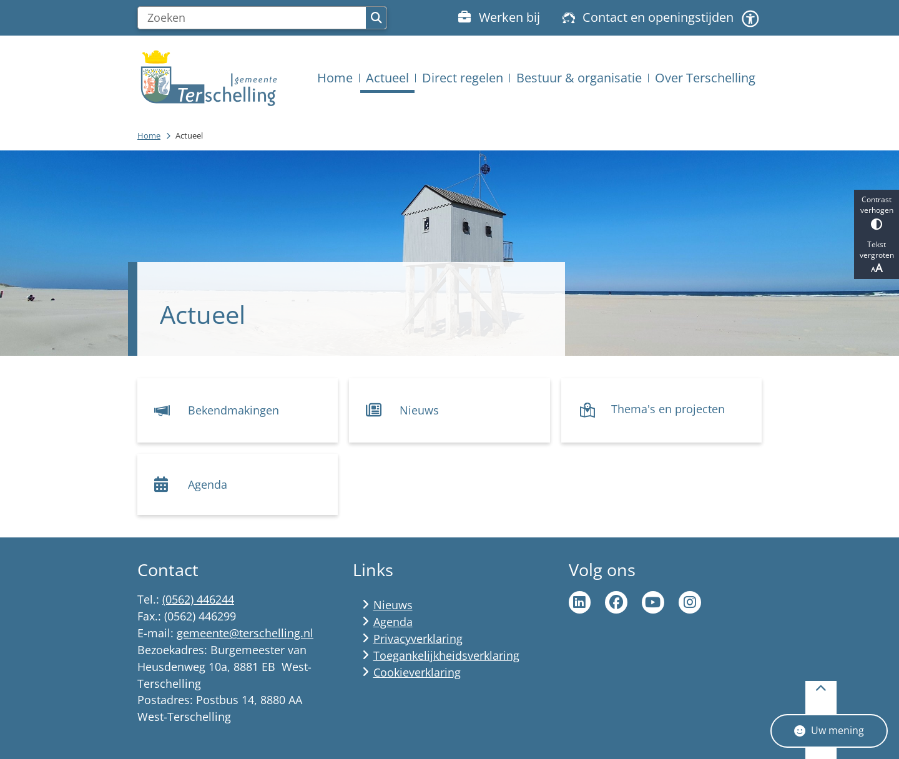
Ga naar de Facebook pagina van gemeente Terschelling (616, 602)
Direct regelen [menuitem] (462, 77)
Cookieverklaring (417, 672)
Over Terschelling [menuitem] (705, 77)
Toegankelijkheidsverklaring (446, 655)
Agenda (393, 621)
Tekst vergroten (876, 257)
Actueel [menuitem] (387, 77)
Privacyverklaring (418, 638)
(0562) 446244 (198, 599)
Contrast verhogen (876, 212)
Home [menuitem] (335, 77)
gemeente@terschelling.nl (245, 632)
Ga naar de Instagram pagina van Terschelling (690, 602)
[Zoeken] (252, 18)
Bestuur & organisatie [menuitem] (579, 77)
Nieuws (393, 604)
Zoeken (376, 18)
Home (148, 135)
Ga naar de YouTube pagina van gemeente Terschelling (653, 602)
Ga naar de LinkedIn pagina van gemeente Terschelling (580, 602)
